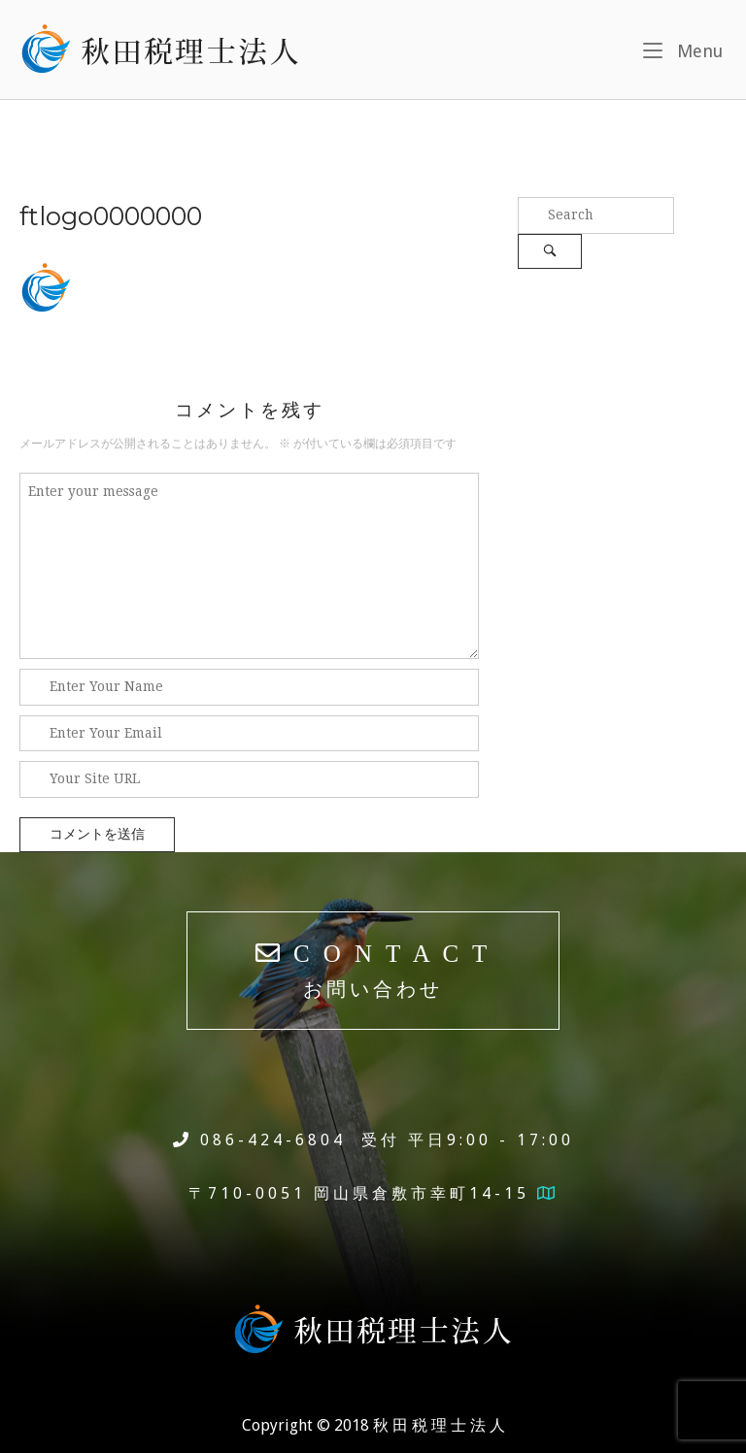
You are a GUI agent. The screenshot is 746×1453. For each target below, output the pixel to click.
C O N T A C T (373, 970)
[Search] (550, 252)
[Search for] (596, 215)
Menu (683, 49)
